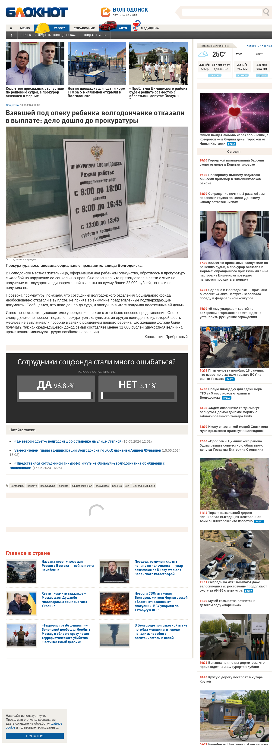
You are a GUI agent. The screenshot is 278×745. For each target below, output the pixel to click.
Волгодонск (17, 485)
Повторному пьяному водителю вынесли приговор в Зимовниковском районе (230, 179)
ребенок (117, 485)
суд (127, 485)
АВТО (113, 28)
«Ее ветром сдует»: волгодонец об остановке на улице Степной (67, 441)
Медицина (146, 28)
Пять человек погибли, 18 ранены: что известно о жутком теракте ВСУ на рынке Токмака (232, 375)
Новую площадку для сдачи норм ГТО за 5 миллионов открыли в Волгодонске (231, 393)
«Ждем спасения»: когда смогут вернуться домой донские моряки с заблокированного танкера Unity (229, 412)
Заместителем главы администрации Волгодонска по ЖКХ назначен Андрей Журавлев (87, 450)
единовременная (82, 485)
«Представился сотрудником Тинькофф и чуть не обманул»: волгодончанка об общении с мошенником (87, 465)
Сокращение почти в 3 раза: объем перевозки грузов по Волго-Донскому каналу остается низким (232, 198)
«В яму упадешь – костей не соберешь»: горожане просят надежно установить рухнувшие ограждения (231, 313)
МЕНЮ (25, 28)
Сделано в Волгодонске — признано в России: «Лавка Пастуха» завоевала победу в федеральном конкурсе (233, 294)
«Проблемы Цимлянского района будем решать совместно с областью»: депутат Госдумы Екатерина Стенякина (231, 445)
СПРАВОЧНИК (84, 28)
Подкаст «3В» (95, 35)
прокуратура (47, 485)
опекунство (102, 485)
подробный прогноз (259, 45)
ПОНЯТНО (35, 736)
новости (32, 485)
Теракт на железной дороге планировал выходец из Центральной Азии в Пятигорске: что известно (230, 517)
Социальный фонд (144, 485)
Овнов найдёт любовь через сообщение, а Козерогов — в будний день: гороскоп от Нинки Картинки (234, 139)
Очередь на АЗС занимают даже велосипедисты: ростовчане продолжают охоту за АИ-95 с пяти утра (233, 586)
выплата (64, 485)
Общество (12, 105)
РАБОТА (50, 28)
